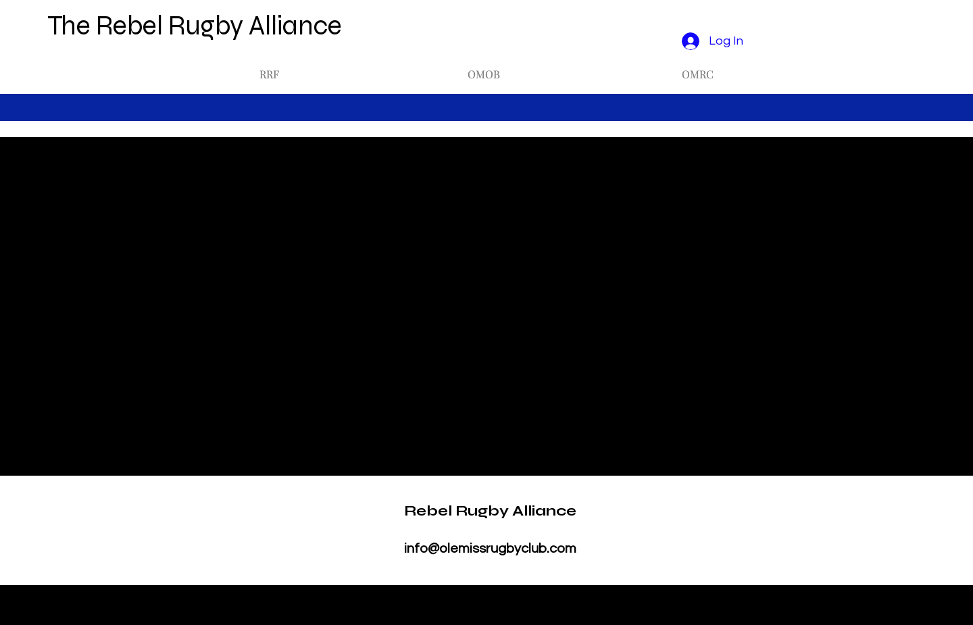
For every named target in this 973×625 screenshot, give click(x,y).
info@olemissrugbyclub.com (490, 548)
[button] (269, 68)
